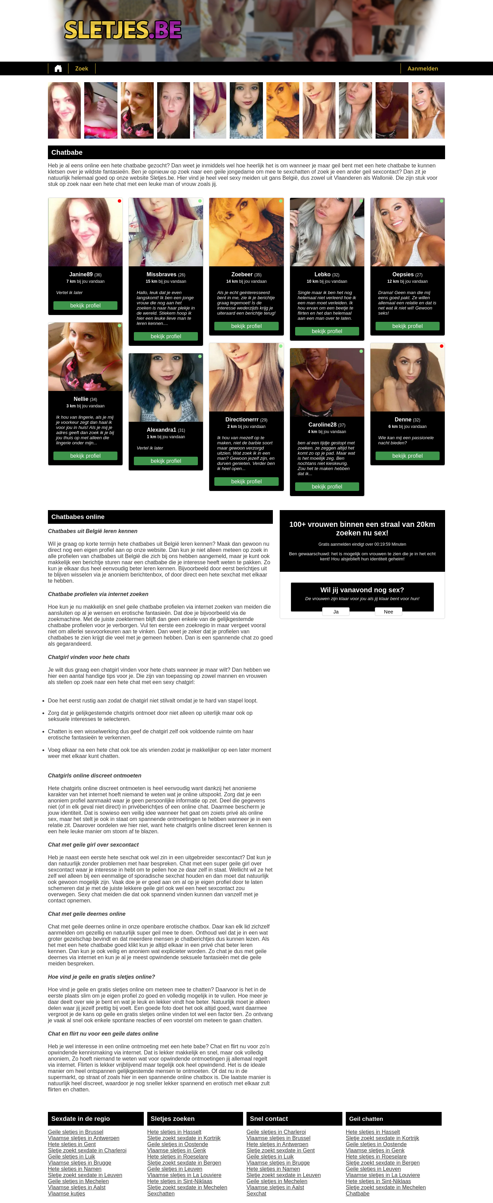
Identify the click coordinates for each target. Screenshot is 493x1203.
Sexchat (256, 1193)
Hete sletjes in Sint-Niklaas (179, 1181)
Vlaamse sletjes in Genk (176, 1150)
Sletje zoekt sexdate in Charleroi (87, 1150)
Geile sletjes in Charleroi (276, 1132)
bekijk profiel (85, 305)
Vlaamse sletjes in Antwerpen (83, 1138)
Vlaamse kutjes (66, 1193)
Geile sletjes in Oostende (177, 1144)
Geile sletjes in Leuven (174, 1169)
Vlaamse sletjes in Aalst (76, 1187)
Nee (388, 612)
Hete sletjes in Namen (75, 1169)
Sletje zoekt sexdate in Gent (280, 1150)
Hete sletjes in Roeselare (177, 1157)
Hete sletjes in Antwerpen (277, 1144)
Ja (336, 612)
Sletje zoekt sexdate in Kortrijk (183, 1138)
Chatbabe (357, 1193)
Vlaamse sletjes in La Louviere (184, 1175)
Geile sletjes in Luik (71, 1157)
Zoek (81, 68)
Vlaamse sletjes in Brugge (79, 1163)
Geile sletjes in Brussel (75, 1132)
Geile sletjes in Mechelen (78, 1181)
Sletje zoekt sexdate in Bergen (184, 1163)
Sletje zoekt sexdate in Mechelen (187, 1187)
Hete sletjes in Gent (72, 1144)
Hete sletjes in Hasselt (174, 1132)
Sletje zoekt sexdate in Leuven (85, 1175)
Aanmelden (423, 68)
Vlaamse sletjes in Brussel (278, 1138)
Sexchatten (161, 1193)
